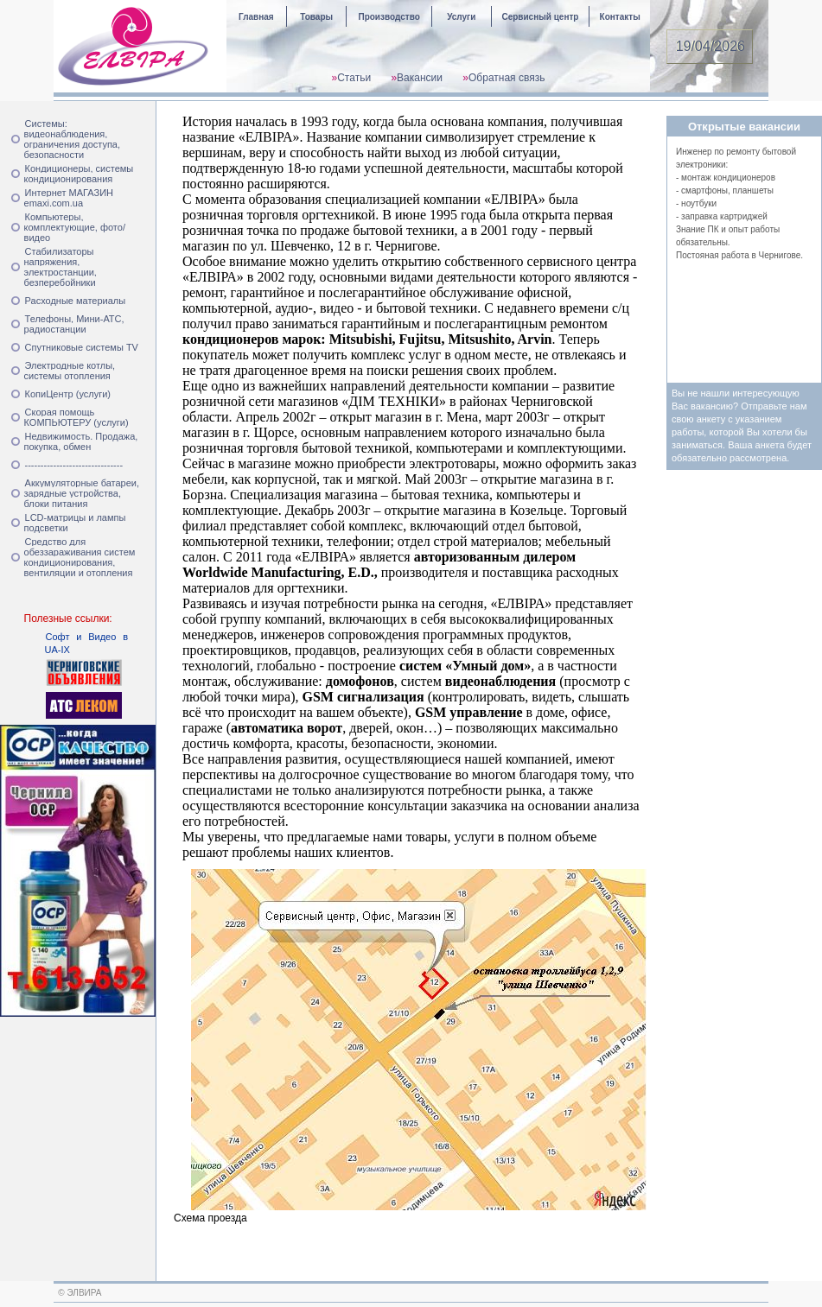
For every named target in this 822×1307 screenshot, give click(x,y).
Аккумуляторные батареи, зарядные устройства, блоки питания (81, 493)
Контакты (620, 17)
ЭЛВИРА (84, 1292)
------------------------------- (74, 465)
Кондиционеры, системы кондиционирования (79, 173)
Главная (256, 17)
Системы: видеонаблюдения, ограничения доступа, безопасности (72, 139)
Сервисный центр (539, 17)
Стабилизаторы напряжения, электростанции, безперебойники (60, 267)
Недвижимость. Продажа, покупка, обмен (81, 441)
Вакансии (420, 78)
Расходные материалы (75, 300)
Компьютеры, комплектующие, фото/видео (74, 227)
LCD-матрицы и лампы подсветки (75, 522)
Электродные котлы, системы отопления (70, 370)
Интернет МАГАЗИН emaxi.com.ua (68, 197)
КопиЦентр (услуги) (68, 394)
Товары (316, 17)
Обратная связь (506, 78)
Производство (388, 17)
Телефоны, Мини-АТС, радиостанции (74, 324)
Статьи (354, 78)
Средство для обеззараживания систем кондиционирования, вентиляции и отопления (80, 557)
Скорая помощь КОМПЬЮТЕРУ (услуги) (76, 417)
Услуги (461, 17)
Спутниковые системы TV (81, 347)
